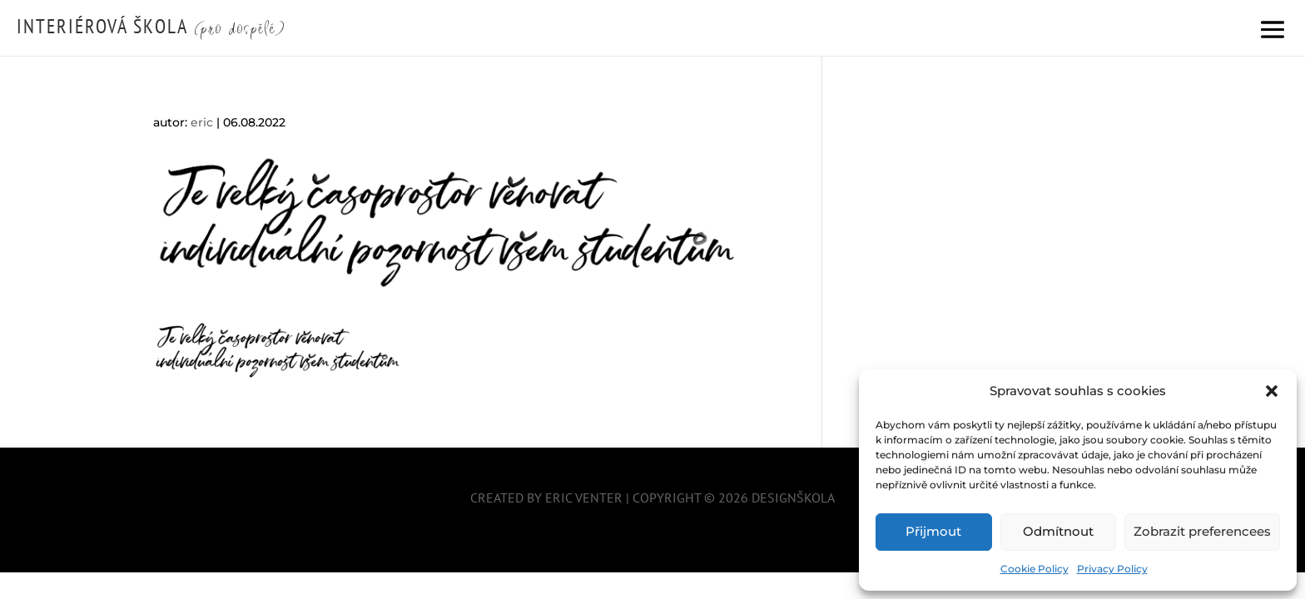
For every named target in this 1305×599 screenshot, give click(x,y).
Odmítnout (1058, 531)
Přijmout (933, 531)
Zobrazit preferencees (1202, 531)
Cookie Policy (1034, 568)
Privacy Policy (1112, 568)
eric (202, 122)
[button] (1271, 391)
